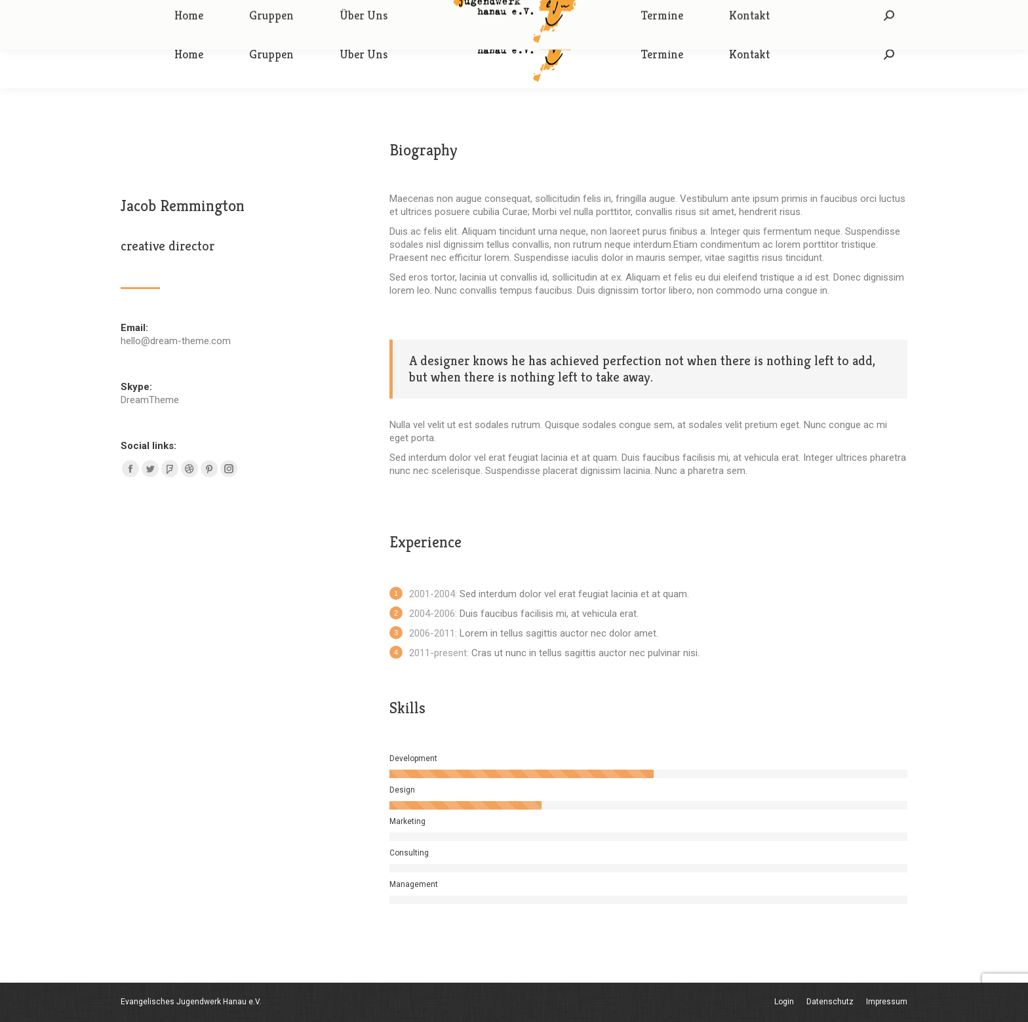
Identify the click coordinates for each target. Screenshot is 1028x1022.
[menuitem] (188, 54)
